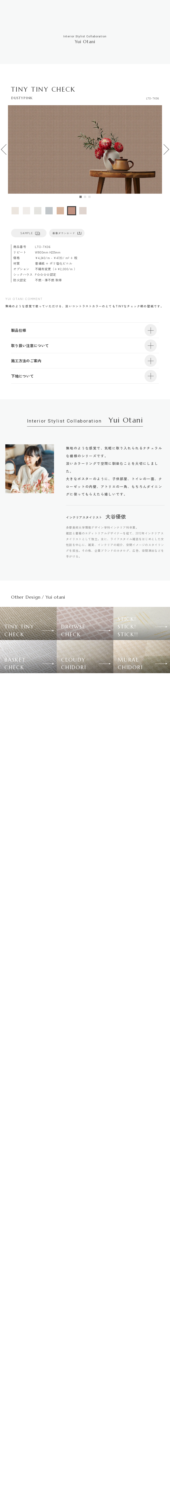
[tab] (80, 197)
